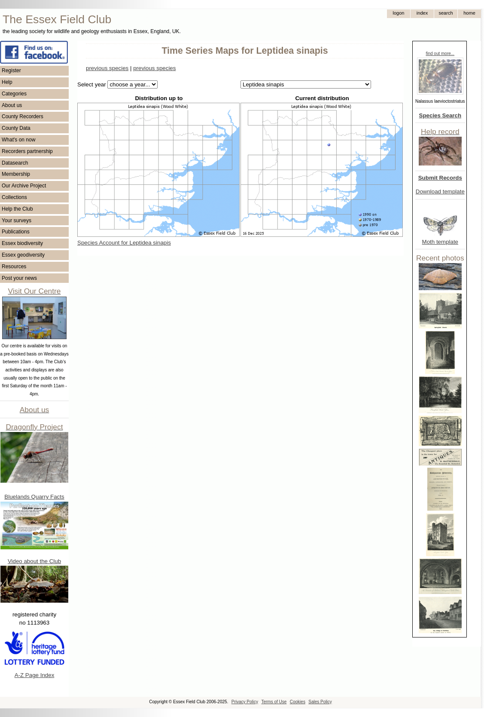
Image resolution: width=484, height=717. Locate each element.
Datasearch (15, 163)
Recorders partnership (27, 151)
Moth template (440, 242)
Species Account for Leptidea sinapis (124, 242)
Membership (16, 174)
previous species (107, 68)
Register (11, 70)
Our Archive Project (24, 186)
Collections (14, 197)
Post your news (19, 278)
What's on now (18, 140)
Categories (14, 94)
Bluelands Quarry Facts (34, 496)
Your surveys (16, 221)
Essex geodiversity (23, 255)
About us (12, 105)
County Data (16, 128)
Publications (16, 232)
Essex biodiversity (22, 243)
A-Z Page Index (35, 675)
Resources (14, 267)
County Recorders (22, 116)
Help (7, 82)
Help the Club (17, 209)
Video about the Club (34, 561)
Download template (440, 191)
